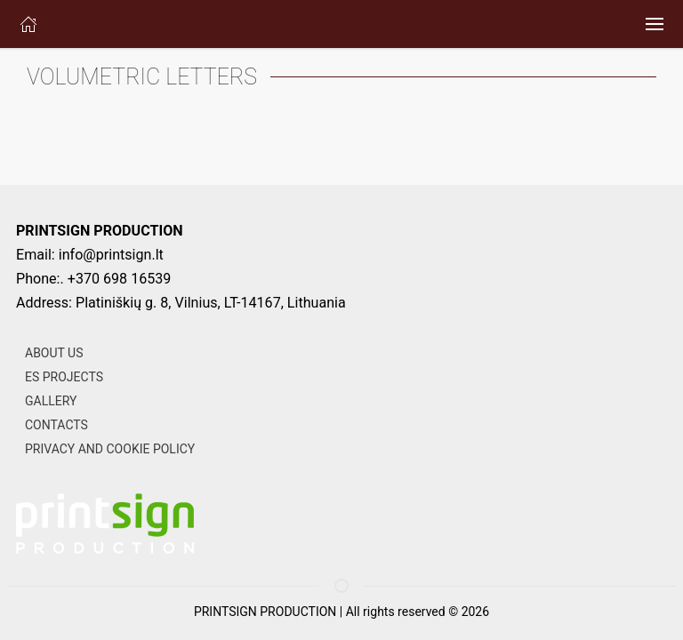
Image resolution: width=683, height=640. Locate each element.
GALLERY (50, 401)
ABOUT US (54, 353)
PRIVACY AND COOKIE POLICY (110, 449)
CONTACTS (56, 425)
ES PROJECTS (64, 377)
